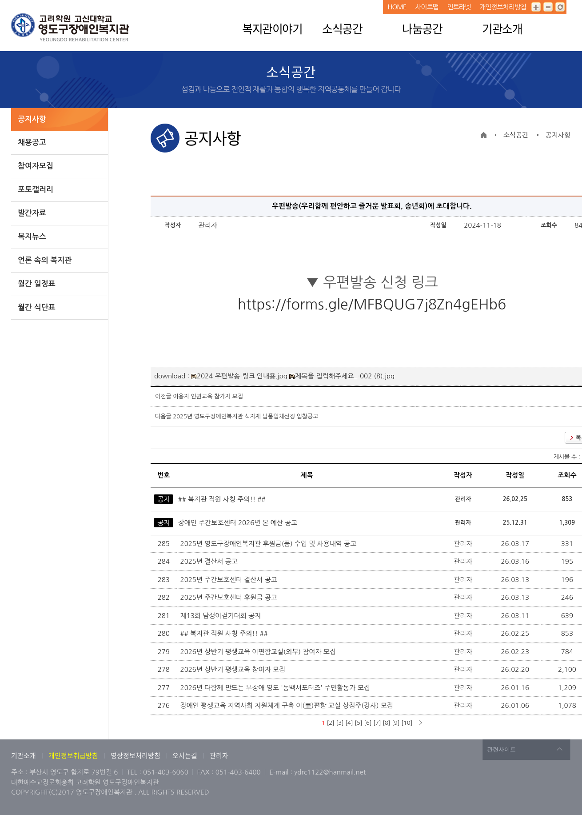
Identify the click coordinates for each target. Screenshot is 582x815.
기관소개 (502, 28)
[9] (395, 723)
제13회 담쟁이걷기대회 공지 (221, 615)
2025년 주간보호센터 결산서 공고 (229, 579)
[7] (377, 723)
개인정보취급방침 (73, 755)
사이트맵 (426, 7)
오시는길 (184, 755)
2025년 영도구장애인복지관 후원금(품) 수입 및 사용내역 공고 (269, 543)
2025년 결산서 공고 (210, 561)
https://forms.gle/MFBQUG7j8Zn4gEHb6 (372, 304)
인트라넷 (458, 7)
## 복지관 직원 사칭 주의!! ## (222, 499)
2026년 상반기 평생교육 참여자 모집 (233, 669)
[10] (406, 723)
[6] (367, 723)
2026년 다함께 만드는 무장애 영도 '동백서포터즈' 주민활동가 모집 (276, 687)
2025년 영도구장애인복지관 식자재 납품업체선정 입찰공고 (245, 416)
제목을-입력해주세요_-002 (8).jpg (342, 376)
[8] (386, 723)
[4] (349, 723)
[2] (330, 723)
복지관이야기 (272, 28)
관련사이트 (501, 749)
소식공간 (342, 28)
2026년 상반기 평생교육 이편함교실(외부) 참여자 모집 (259, 651)
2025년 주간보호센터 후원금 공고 (229, 597)
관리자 (219, 755)
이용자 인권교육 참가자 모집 (208, 396)
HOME (396, 7)
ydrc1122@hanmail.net (330, 772)
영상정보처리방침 (136, 755)
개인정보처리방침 (502, 7)
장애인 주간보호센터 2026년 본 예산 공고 (238, 522)
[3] (339, 723)
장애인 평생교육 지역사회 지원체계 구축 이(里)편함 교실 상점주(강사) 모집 (287, 705)
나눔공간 (422, 28)
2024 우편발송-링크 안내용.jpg (239, 376)
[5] (358, 723)
